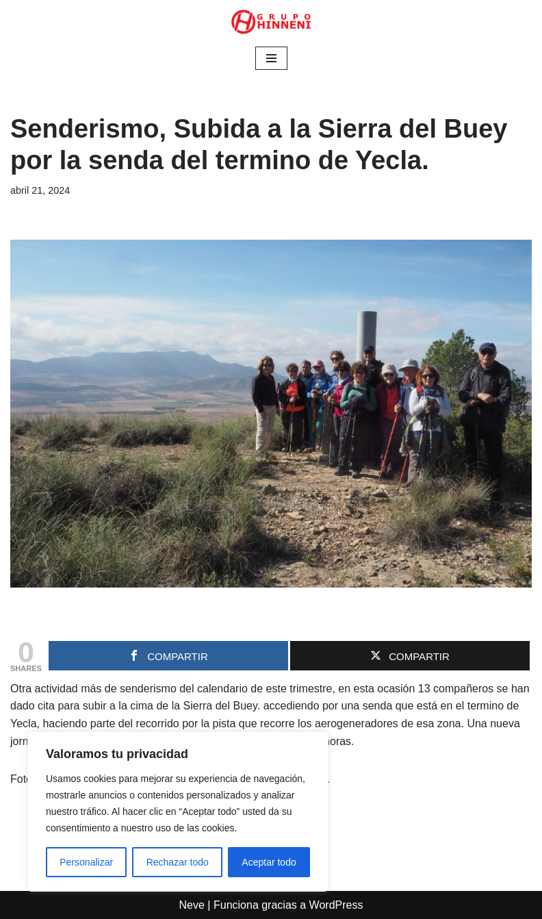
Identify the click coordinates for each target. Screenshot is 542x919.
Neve (192, 905)
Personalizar (86, 862)
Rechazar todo (177, 862)
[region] (177, 811)
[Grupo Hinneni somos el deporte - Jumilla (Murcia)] (271, 22)
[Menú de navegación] (271, 58)
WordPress (336, 905)
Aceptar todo (269, 862)
